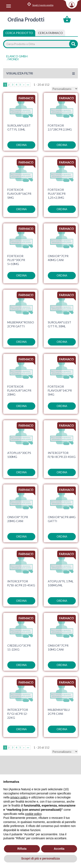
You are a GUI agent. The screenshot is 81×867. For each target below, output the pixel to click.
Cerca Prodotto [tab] (19, 33)
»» (28, 84)
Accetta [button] (59, 848)
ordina (21, 145)
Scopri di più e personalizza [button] (40, 858)
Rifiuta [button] (22, 848)
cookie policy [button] (33, 813)
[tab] (50, 33)
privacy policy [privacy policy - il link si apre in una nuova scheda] (19, 797)
